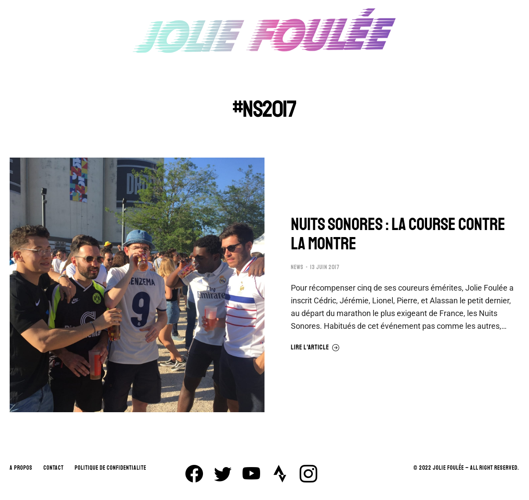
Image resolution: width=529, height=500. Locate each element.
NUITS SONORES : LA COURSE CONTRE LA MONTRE (398, 234)
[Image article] (137, 285)
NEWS (297, 267)
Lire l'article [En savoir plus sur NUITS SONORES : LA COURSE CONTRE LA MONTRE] (315, 348)
